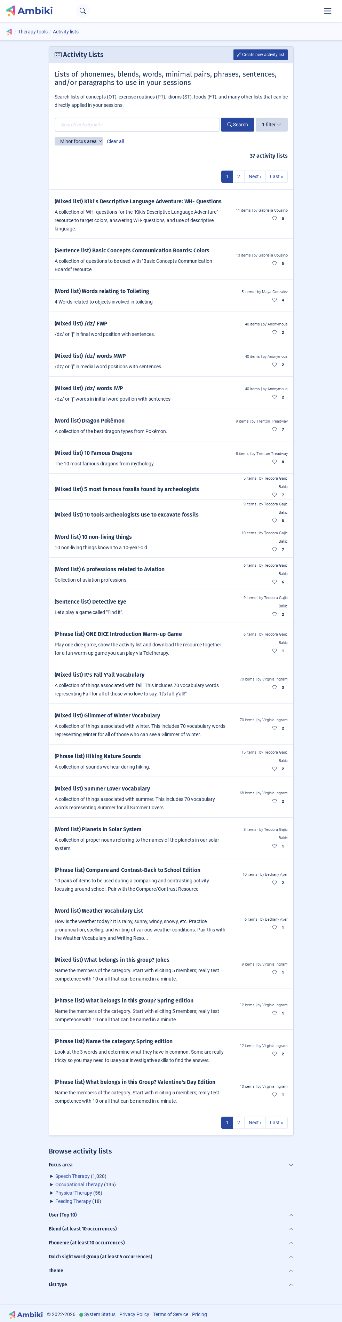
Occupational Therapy (79, 1184)
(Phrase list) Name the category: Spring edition (114, 1041)
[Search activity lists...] (137, 125)
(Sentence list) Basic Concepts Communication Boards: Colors (132, 250)
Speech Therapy (72, 1176)
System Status (100, 1314)
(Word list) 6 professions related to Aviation (110, 569)
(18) (78, 1201)
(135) (85, 1184)
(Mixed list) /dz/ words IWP (89, 388)
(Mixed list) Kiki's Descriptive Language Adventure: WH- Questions (138, 201)
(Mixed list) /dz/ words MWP (90, 356)
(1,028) (80, 1176)
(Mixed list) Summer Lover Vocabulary (102, 788)
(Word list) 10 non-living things (93, 537)
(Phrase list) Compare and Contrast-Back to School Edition (128, 870)
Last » (276, 176)
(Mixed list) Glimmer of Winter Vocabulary (107, 715)
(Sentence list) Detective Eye (90, 601)
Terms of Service (170, 1314)
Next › (255, 176)
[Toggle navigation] (327, 11)
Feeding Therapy (73, 1201)
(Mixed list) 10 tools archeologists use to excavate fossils (127, 514)
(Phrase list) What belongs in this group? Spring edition (124, 1000)
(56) (78, 1193)
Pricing (199, 1314)
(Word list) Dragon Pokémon (90, 420)
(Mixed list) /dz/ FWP (81, 323)
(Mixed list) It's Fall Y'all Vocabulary (99, 674)
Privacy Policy (134, 1314)
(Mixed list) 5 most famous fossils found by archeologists (127, 489)
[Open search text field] (83, 11)
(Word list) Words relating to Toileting (102, 291)
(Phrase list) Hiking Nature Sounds (98, 756)
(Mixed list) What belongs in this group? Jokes (112, 960)
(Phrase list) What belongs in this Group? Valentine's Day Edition (135, 1082)
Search (237, 124)
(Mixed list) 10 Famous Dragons (93, 453)
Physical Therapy (73, 1193)
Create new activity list (260, 54)
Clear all (115, 141)
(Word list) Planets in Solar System (98, 829)
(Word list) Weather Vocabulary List (99, 910)
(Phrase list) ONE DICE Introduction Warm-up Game (118, 634)
